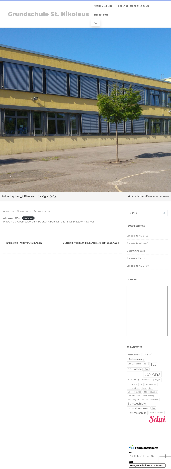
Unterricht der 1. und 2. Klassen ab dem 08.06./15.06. (92, 243)
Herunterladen (28, 218)
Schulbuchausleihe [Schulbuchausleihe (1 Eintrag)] (150, 400)
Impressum (101, 14)
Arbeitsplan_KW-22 (12, 218)
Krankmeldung (103, 6)
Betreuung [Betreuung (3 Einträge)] (136, 359)
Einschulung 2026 (136, 251)
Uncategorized (43, 211)
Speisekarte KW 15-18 (137, 243)
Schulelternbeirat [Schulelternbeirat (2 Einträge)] (138, 408)
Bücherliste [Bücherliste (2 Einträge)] (134, 369)
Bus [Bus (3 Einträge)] (153, 364)
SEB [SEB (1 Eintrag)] (153, 408)
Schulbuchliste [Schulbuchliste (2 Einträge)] (137, 403)
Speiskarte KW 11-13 (137, 258)
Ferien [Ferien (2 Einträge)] (156, 380)
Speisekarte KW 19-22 (137, 235)
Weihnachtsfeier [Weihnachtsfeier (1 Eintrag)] (156, 413)
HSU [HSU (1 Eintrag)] (144, 388)
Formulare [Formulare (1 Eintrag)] (132, 384)
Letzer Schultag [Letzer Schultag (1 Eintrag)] (134, 392)
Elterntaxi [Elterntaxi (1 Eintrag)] (146, 380)
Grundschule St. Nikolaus (48, 14)
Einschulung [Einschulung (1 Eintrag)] (133, 380)
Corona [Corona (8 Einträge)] (152, 374)
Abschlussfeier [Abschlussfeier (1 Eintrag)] (134, 355)
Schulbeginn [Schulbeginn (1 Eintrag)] (133, 400)
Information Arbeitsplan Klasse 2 (22, 243)
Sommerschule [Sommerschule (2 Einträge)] (137, 413)
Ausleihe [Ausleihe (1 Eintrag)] (147, 355)
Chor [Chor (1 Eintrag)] (146, 369)
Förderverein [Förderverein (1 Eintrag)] (150, 384)
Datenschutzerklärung (133, 6)
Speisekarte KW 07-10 (138, 266)
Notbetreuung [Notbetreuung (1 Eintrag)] (150, 392)
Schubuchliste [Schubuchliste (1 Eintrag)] (134, 396)
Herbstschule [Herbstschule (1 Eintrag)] (133, 388)
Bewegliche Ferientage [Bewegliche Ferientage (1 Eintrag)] (137, 364)
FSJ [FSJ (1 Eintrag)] (141, 384)
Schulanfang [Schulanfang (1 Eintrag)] (148, 396)
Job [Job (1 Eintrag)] (150, 388)
